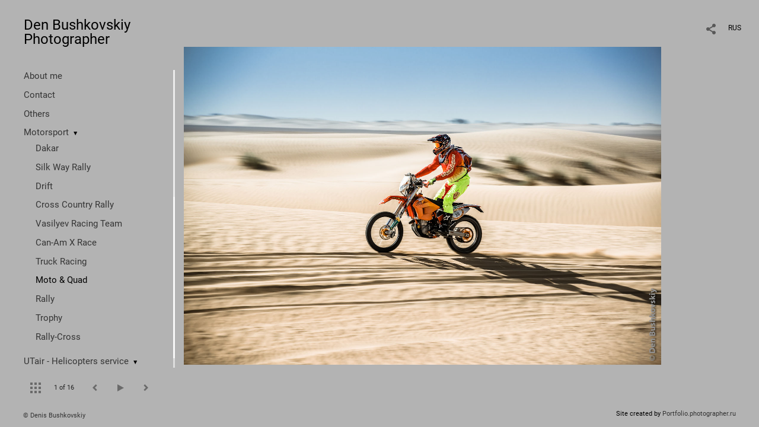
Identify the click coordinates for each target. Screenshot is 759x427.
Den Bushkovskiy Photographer (77, 32)
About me (43, 76)
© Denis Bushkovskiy (54, 415)
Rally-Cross (58, 337)
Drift (44, 186)
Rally (45, 299)
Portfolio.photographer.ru (699, 414)
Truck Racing (61, 261)
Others (37, 114)
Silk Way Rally (63, 167)
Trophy (49, 318)
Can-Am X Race (66, 242)
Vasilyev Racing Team (79, 223)
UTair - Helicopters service (76, 361)
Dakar (47, 148)
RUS (734, 28)
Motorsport (46, 132)
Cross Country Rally (75, 204)
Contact (39, 95)
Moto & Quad (61, 280)
